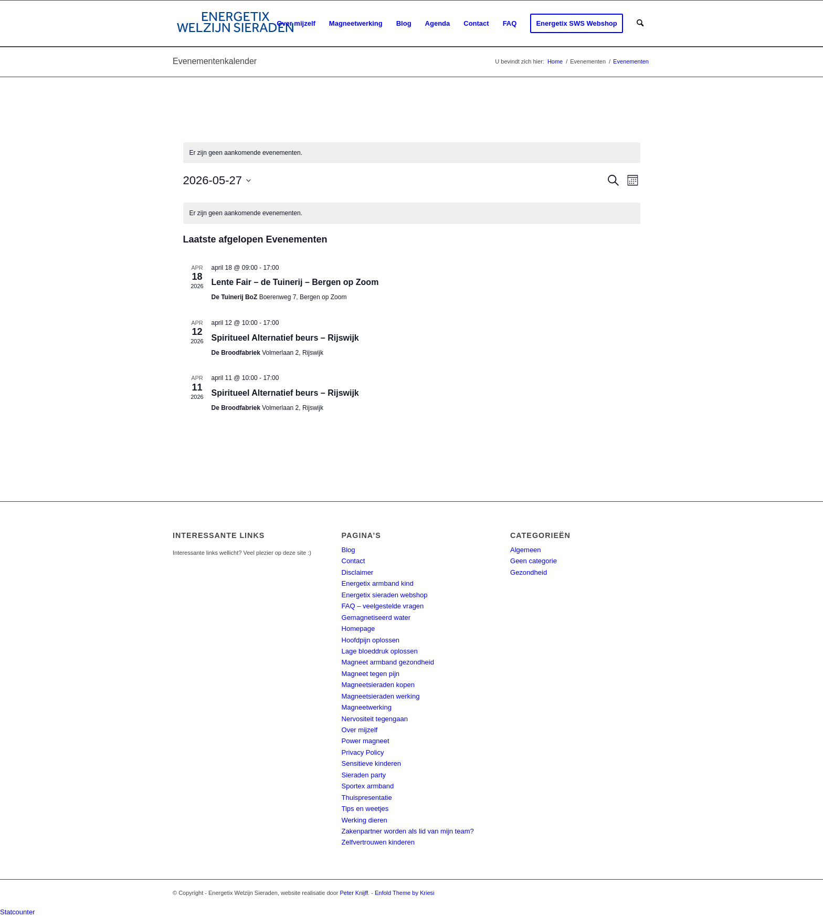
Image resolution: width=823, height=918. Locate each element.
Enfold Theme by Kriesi (405, 893)
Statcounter (17, 912)
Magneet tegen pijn (371, 674)
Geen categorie (533, 561)
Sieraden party (364, 775)
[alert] (411, 153)
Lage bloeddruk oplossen (380, 651)
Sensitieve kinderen (371, 763)
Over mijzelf (360, 730)
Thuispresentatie (367, 797)
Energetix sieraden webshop (385, 595)
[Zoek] (640, 24)
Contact (353, 561)
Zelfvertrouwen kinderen (378, 842)
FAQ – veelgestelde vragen (383, 606)
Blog (348, 550)
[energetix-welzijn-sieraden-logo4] (235, 24)
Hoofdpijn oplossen (371, 640)
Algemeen (525, 550)
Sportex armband (368, 786)
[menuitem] (296, 24)
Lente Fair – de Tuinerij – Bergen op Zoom (295, 282)
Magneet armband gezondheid (388, 662)
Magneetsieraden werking (381, 696)
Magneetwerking (367, 707)
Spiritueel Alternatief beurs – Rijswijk (285, 337)
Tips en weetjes (365, 809)
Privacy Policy (363, 752)
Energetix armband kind (378, 583)
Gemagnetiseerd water (376, 617)
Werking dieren (364, 820)
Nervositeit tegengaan (375, 719)
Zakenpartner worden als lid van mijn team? (408, 831)
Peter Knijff (354, 893)
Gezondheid (528, 572)
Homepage (358, 628)
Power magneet (365, 741)
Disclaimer (358, 572)
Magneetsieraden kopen (378, 685)
